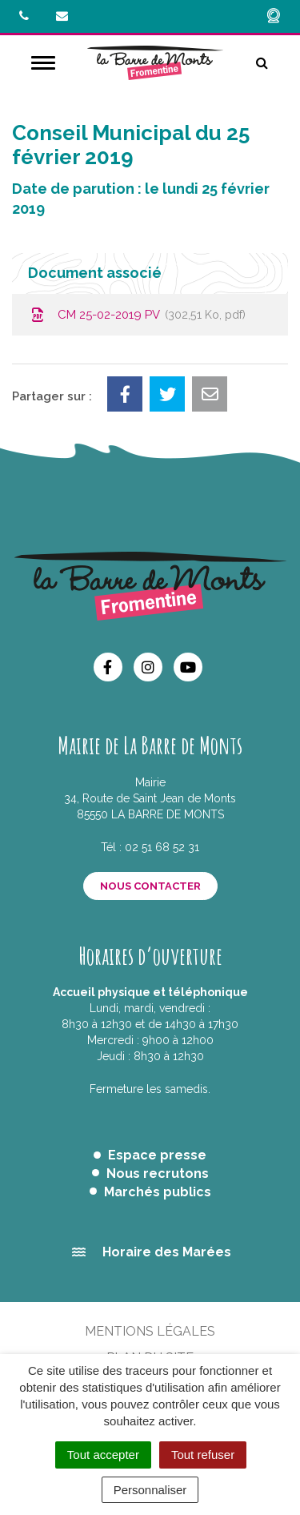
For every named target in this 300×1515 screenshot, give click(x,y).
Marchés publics (157, 1192)
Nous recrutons (157, 1173)
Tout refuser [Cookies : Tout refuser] (202, 1454)
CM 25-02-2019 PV (137, 315)
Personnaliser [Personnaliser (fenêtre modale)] (150, 1490)
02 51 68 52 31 (162, 847)
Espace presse (157, 1155)
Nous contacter (150, 886)
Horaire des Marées (166, 1252)
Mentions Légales (150, 1331)
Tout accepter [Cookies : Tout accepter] (103, 1454)
